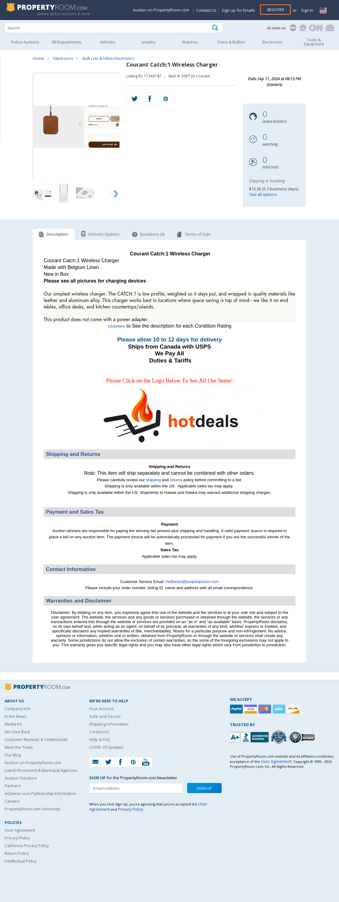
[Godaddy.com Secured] (303, 737)
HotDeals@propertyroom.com (192, 581)
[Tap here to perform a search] (216, 27)
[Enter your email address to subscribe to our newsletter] (136, 788)
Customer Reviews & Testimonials (36, 739)
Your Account (101, 708)
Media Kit (13, 724)
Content (6, 78)
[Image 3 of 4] (85, 193)
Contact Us (206, 10)
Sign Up (204, 788)
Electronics (63, 58)
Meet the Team (19, 747)
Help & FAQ (99, 739)
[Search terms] (114, 28)
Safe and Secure (105, 716)
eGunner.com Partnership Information (40, 793)
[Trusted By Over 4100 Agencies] (279, 737)
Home (38, 58)
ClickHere (116, 326)
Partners (13, 785)
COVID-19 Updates (106, 747)
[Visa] (251, 709)
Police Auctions (25, 42)
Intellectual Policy (21, 861)
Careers (12, 801)
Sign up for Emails (238, 10)
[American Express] (280, 709)
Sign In (306, 10)
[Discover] (294, 709)
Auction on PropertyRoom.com (161, 10)
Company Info (18, 708)
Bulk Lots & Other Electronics (108, 58)
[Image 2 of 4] (63, 193)
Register (275, 9)
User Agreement (20, 830)
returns (176, 480)
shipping (153, 480)
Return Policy (17, 853)
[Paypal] (237, 709)
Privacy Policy (17, 838)
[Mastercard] (265, 709)
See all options (263, 194)
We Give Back (17, 731)
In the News (16, 716)
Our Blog (13, 755)
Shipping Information (108, 724)
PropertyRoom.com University (32, 809)
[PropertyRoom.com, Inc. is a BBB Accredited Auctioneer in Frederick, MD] (250, 736)
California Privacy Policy (27, 845)
